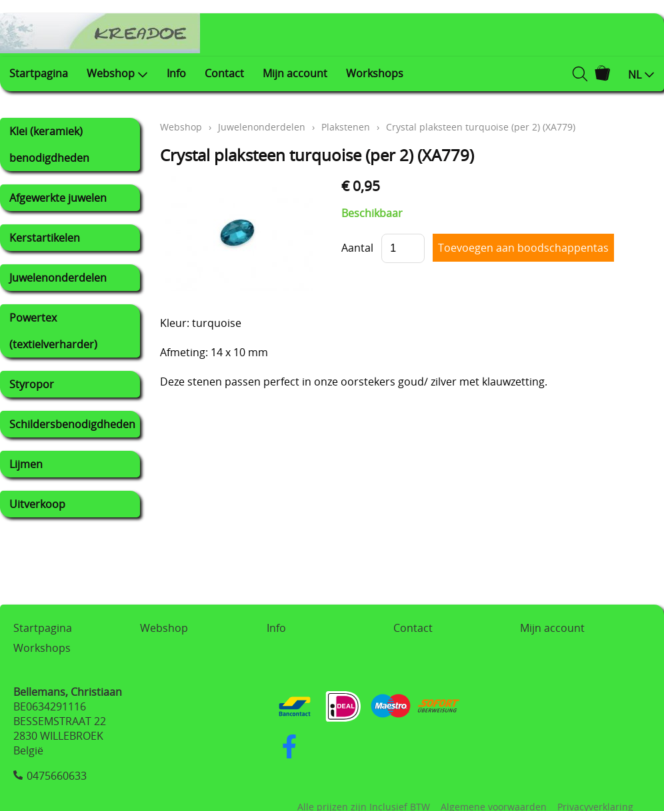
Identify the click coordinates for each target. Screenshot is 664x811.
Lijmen (26, 464)
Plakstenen (345, 127)
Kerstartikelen (44, 237)
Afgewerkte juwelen (58, 197)
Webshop (117, 73)
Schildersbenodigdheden (72, 424)
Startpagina (38, 73)
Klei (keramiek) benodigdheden (49, 144)
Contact (224, 73)
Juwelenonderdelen (58, 277)
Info (176, 73)
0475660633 (57, 775)
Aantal (357, 247)
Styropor (31, 384)
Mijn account (295, 73)
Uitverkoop (37, 504)
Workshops (374, 73)
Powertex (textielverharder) (53, 331)
